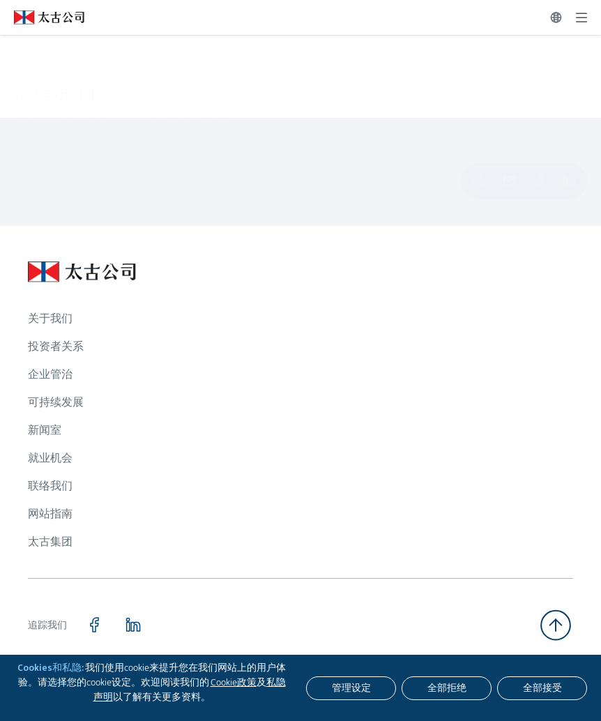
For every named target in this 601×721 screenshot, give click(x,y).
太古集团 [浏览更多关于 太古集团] (50, 541)
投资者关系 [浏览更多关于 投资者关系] (56, 346)
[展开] (581, 17)
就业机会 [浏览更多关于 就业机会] (50, 457)
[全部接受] (542, 688)
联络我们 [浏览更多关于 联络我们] (50, 485)
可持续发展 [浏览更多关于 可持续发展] (56, 402)
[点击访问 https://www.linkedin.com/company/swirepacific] (133, 625)
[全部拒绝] (447, 688)
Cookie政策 (234, 682)
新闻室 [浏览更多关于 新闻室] (44, 430)
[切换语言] (556, 17)
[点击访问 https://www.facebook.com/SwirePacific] (94, 625)
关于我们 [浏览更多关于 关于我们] (50, 318)
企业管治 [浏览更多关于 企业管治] (50, 374)
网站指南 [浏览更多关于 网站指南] (50, 513)
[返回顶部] (555, 625)
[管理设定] (351, 688)
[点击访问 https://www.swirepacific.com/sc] (42, 17)
